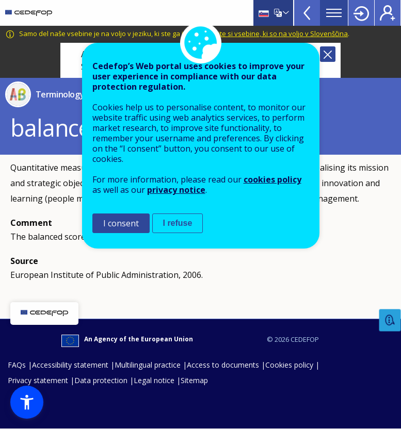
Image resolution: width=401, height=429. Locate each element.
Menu (334, 13)
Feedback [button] (390, 320)
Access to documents (223, 365)
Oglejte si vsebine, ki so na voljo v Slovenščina (276, 33)
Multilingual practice (148, 365)
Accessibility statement (70, 365)
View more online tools (307, 13)
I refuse (178, 223)
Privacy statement (38, 380)
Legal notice (154, 380)
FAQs (17, 365)
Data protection (100, 380)
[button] (26, 402)
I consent (121, 223)
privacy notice (176, 189)
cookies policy (272, 179)
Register (387, 13)
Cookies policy (289, 365)
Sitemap (194, 380)
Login (361, 13)
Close (327, 54)
